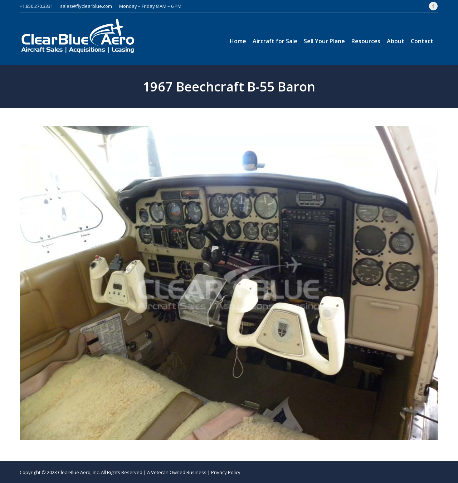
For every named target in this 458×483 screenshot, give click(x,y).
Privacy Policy (225, 472)
